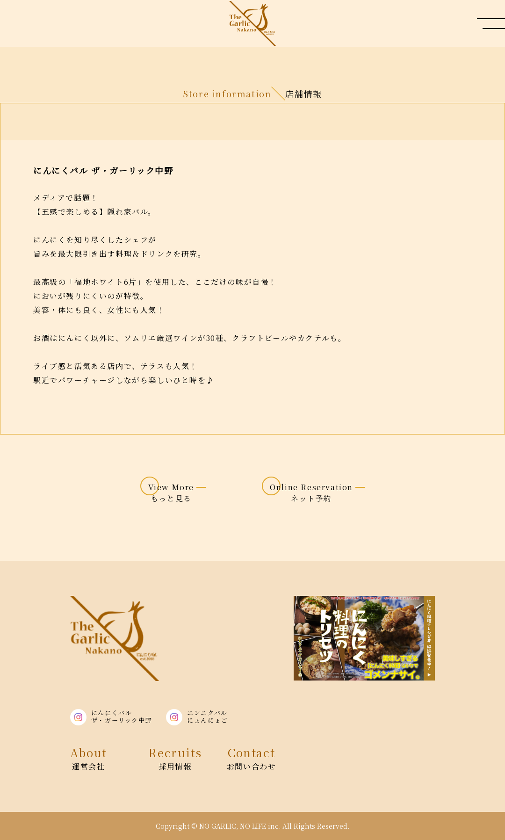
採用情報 (175, 758)
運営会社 (88, 758)
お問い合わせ (251, 758)
